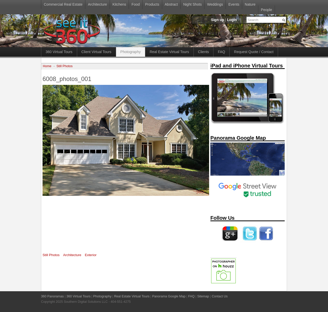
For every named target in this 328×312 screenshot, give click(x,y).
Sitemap (203, 296)
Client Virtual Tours (96, 52)
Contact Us (220, 296)
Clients (203, 52)
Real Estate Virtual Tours (169, 52)
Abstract (171, 4)
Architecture (97, 4)
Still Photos (64, 66)
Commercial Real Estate (63, 4)
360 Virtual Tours (59, 52)
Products (152, 4)
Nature (250, 4)
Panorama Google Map (169, 296)
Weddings (215, 4)
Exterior (91, 255)
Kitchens (119, 4)
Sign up (217, 20)
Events (233, 4)
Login (232, 20)
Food (135, 4)
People (266, 10)
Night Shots (192, 4)
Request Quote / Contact (253, 52)
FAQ (221, 52)
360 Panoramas (52, 296)
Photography (130, 52)
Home (47, 66)
